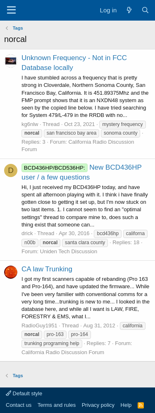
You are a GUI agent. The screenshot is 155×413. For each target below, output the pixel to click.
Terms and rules (57, 405)
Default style (24, 393)
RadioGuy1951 (39, 325)
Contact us (18, 405)
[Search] (145, 10)
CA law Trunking (46, 269)
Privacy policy (98, 405)
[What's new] (129, 10)
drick (27, 233)
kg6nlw (29, 124)
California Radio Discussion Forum (62, 352)
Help (126, 405)
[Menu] (11, 10)
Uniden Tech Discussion (69, 251)
